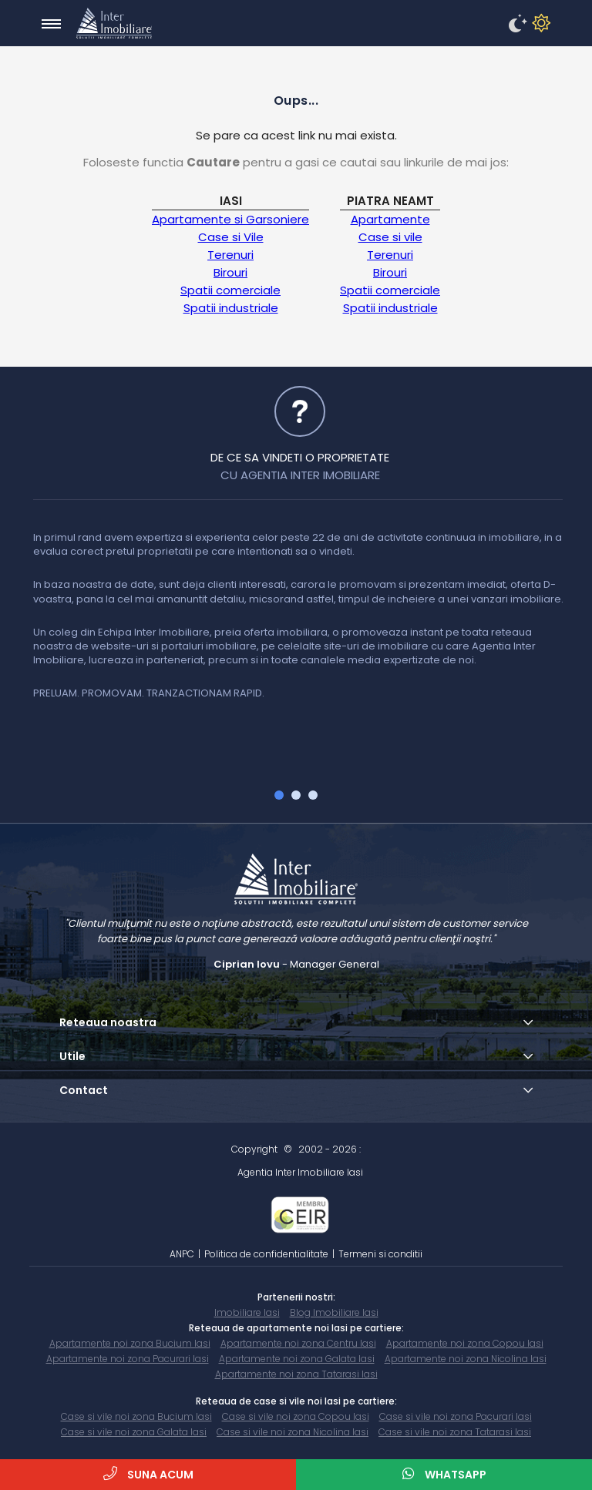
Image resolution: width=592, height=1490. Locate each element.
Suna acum (148, 1474)
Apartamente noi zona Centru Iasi (298, 1343)
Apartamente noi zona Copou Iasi (464, 1343)
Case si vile (390, 237)
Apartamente (390, 219)
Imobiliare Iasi (247, 1312)
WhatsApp (444, 1474)
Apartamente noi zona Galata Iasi (297, 1358)
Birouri (230, 272)
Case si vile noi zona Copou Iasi (295, 1416)
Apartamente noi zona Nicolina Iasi (466, 1358)
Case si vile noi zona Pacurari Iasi (455, 1416)
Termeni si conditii (380, 1253)
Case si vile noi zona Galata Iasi (134, 1431)
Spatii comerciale (230, 290)
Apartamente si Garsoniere (230, 219)
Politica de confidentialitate (266, 1253)
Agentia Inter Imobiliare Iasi (300, 1172)
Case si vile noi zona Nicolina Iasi (292, 1431)
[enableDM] (515, 24)
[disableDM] (538, 24)
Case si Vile (231, 237)
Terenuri (230, 255)
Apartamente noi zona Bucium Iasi (129, 1343)
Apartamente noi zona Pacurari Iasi (127, 1358)
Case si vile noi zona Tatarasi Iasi (454, 1431)
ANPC (182, 1253)
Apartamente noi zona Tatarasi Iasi (296, 1374)
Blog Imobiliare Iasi (334, 1312)
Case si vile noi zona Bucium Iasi (136, 1416)
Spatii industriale (230, 308)
